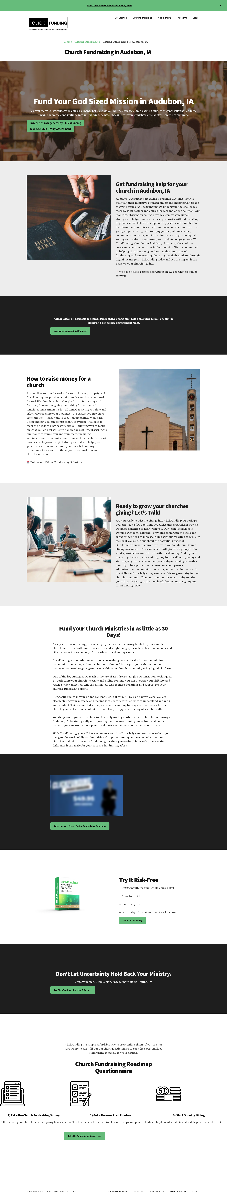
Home (68, 41)
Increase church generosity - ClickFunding (55, 123)
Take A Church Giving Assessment (50, 129)
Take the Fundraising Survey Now (84, 1135)
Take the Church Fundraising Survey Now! (109, 5)
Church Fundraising (87, 41)
